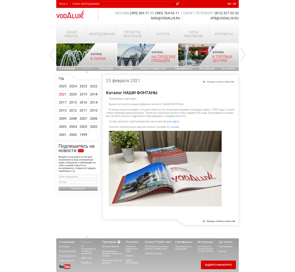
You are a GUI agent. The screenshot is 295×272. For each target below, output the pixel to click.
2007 (83, 118)
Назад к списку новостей (220, 81)
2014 (93, 102)
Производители (67, 251)
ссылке (174, 126)
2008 (73, 118)
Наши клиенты (66, 260)
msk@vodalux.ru (165, 18)
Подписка (86, 262)
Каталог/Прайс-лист (153, 68)
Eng (229, 4)
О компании (67, 68)
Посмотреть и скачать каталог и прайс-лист (156, 247)
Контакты (224, 34)
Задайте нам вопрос (218, 265)
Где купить (228, 68)
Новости (87, 68)
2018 (93, 94)
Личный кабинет (110, 246)
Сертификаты (183, 68)
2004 (73, 127)
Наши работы (71, 34)
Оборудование (102, 34)
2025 (62, 86)
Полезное (125, 68)
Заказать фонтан (153, 253)
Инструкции (207, 68)
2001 (62, 135)
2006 (93, 118)
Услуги (163, 34)
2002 (93, 127)
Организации (225, 246)
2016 (83, 102)
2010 (93, 110)
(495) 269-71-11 (142, 13)
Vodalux (70, 14)
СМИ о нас (86, 258)
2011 (83, 110)
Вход (62, 3)
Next (242, 54)
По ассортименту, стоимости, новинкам (88, 250)
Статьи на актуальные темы (131, 248)
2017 (62, 102)
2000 (73, 135)
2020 (73, 94)
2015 (73, 102)
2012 (73, 110)
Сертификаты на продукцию (183, 247)
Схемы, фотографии (131, 261)
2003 (83, 127)
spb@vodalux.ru (224, 18)
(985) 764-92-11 (167, 13)
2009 (62, 118)
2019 (83, 94)
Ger (234, 4)
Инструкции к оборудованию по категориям (205, 248)
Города (222, 251)
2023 (83, 86)
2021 (62, 94)
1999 (83, 135)
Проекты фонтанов (132, 34)
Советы (129, 256)
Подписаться (78, 188)
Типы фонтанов (193, 34)
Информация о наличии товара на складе (112, 253)
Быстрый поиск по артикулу (112, 261)
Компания (64, 246)
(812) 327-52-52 (227, 13)
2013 (62, 110)
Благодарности (67, 256)
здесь (176, 121)
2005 (62, 127)
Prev (52, 54)
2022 (93, 86)
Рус (224, 4)
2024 (73, 86)
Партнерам (106, 68)
